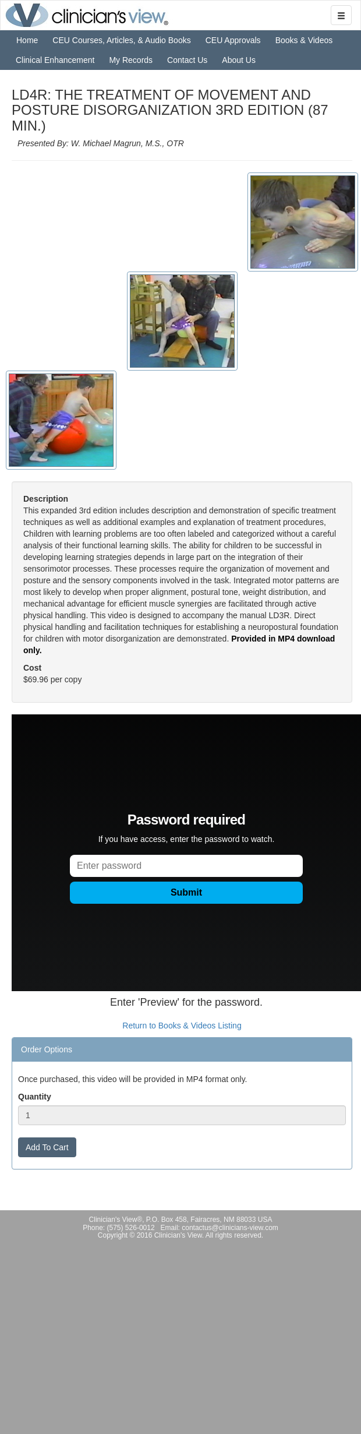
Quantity (34, 1096)
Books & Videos (304, 40)
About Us (239, 60)
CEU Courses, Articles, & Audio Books (121, 40)
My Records (131, 60)
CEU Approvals (233, 40)
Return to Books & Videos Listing (181, 1025)
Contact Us (187, 60)
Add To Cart (47, 1147)
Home (27, 40)
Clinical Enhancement (55, 60)
